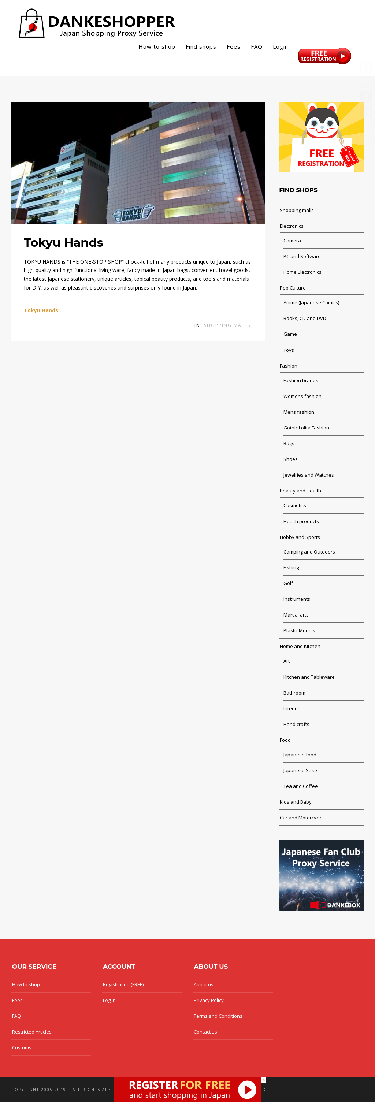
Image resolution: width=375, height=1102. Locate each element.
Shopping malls (227, 325)
